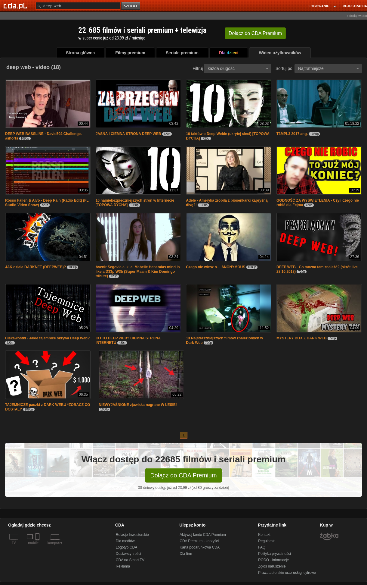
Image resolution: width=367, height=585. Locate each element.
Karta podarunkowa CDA (200, 547)
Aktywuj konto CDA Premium (203, 535)
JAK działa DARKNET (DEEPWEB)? (36, 267)
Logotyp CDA (126, 547)
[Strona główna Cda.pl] (16, 5)
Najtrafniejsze (328, 68)
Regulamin (266, 541)
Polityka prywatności (274, 554)
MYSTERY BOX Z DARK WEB (301, 338)
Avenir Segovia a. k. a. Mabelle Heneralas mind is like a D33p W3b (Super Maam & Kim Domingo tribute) (138, 271)
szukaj (131, 6)
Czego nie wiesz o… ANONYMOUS (215, 267)
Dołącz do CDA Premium (183, 475)
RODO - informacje (273, 560)
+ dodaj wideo (357, 15)
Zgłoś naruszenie (271, 566)
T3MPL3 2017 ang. (292, 134)
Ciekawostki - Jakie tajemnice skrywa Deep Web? (47, 338)
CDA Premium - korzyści (199, 541)
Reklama (123, 566)
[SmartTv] (38, 546)
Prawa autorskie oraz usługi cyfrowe (287, 573)
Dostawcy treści (128, 554)
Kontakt (264, 535)
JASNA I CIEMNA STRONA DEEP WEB (128, 134)
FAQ (261, 547)
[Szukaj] (77, 6)
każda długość (238, 68)
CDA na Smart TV (130, 560)
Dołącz (255, 33)
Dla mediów (125, 541)
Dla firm (186, 554)
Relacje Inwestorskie (132, 535)
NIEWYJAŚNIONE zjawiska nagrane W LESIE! (138, 405)
